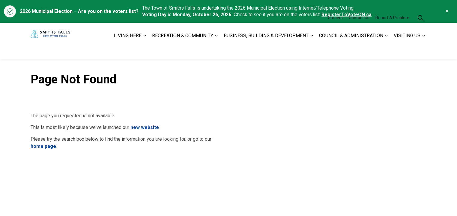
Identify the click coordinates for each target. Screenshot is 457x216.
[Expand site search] (420, 32)
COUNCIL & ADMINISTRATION (351, 49)
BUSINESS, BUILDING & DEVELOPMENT (266, 49)
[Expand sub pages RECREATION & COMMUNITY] (216, 50)
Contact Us (359, 31)
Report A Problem (392, 31)
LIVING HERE (128, 49)
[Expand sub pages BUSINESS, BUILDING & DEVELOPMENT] (312, 50)
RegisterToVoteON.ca (346, 14)
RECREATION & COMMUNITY (182, 49)
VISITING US (407, 49)
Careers (335, 31)
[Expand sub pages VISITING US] (423, 50)
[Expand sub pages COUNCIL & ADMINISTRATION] (386, 50)
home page (43, 146)
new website (144, 127)
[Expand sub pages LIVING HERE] (145, 50)
